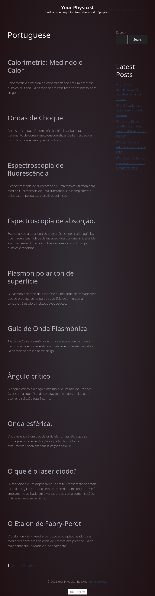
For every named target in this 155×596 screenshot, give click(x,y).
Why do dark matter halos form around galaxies (130, 110)
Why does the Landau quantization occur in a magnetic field (131, 163)
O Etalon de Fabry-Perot (44, 523)
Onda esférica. (30, 423)
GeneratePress (98, 581)
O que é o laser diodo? (42, 471)
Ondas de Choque (35, 117)
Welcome (89, 9)
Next (33, 565)
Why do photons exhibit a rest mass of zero (131, 147)
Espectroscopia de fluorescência (35, 169)
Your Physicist (77, 7)
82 (23, 565)
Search (121, 32)
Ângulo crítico (29, 376)
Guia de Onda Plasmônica (47, 328)
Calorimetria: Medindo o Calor (45, 66)
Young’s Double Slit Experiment (123, 9)
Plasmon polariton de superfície (41, 277)
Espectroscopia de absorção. (51, 220)
